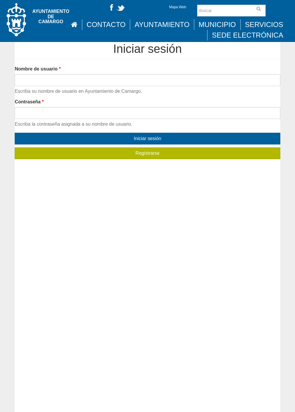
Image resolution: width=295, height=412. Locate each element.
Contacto (106, 24)
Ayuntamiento (162, 24)
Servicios (264, 24)
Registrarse (147, 153)
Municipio (217, 24)
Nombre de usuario (38, 68)
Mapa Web (177, 7)
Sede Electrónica (247, 35)
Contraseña (29, 101)
